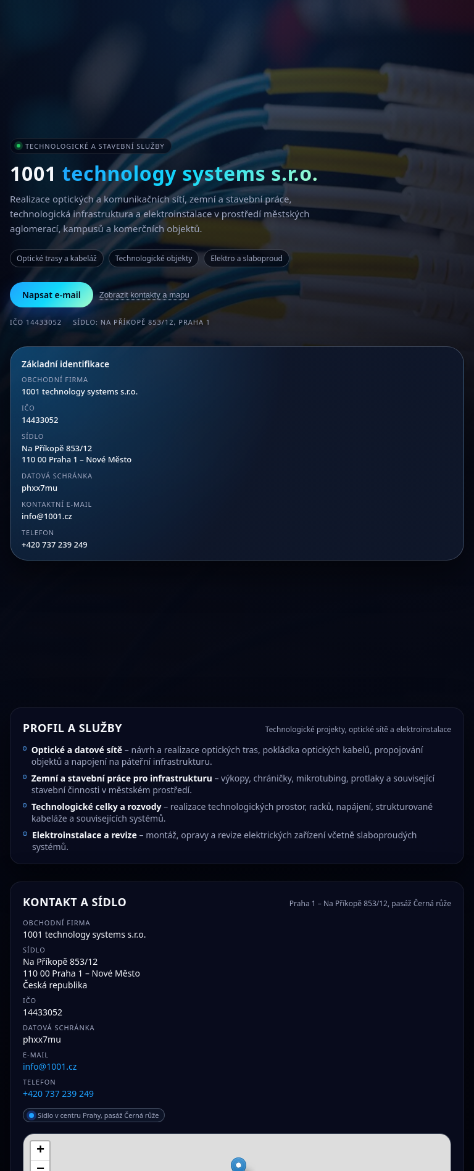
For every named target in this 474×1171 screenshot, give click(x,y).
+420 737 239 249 (55, 544)
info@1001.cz (47, 516)
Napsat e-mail (51, 295)
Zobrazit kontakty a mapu (144, 294)
